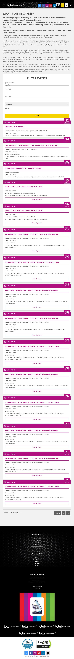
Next (67, 513)
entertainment (37, 82)
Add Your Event (37, 586)
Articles (37, 563)
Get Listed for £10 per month (37, 582)
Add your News (37, 580)
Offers (37, 565)
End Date (8, 96)
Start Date (8, 89)
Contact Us (37, 538)
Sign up (37, 557)
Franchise (37, 588)
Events (37, 561)
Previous (57, 513)
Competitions (37, 559)
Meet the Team (37, 540)
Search (7, 108)
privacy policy (29, 656)
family (37, 84)
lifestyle (37, 86)
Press (37, 542)
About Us (37, 544)
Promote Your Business (37, 578)
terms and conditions (42, 656)
